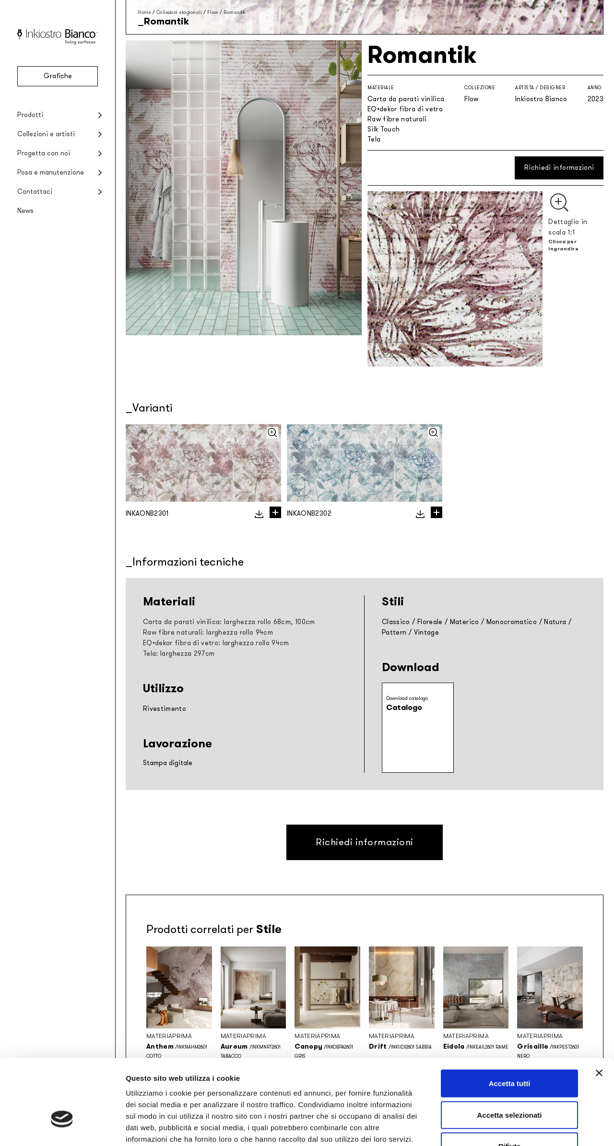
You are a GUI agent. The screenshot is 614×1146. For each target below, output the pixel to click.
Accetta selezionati (509, 1052)
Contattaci (34, 191)
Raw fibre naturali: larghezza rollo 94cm (208, 632)
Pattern (394, 632)
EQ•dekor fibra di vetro (405, 109)
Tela (373, 139)
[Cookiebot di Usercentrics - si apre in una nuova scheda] (62, 1127)
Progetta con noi (43, 153)
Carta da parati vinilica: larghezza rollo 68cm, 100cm (229, 621)
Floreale (430, 621)
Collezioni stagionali (179, 12)
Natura (555, 621)
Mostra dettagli (505, 1127)
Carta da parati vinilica (405, 99)
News (25, 210)
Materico (464, 621)
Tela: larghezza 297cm (178, 653)
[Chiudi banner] (599, 1009)
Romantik (234, 12)
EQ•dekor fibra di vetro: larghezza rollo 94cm (216, 643)
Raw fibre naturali (396, 119)
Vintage (426, 632)
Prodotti (30, 114)
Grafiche (58, 76)
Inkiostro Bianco (541, 99)
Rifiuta (509, 1083)
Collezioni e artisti (46, 134)
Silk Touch (383, 129)
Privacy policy (151, 1087)
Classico (396, 621)
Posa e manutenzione (50, 172)
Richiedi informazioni (559, 167)
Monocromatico (511, 621)
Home (144, 12)
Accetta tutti (510, 1020)
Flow (212, 12)
